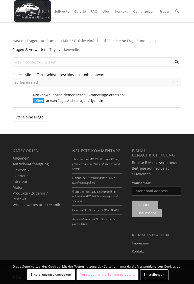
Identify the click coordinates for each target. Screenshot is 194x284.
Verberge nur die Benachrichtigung (107, 274)
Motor (18, 187)
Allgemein (95, 100)
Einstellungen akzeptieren (51, 274)
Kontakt (138, 251)
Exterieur (20, 175)
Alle (28, 74)
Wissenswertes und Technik (36, 204)
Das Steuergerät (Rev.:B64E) (101, 210)
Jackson (51, 100)
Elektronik (21, 170)
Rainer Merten (81, 219)
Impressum (140, 243)
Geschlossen (69, 74)
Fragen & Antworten (29, 49)
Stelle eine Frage (29, 117)
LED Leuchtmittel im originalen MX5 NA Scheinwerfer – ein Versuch (95, 196)
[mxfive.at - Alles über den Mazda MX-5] (32, 11)
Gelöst (50, 74)
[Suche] (177, 11)
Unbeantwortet (95, 74)
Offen (38, 74)
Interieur (20, 181)
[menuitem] (45, 11)
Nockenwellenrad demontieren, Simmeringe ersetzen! (79, 94)
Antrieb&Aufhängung (31, 164)
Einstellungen (154, 274)
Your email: (141, 183)
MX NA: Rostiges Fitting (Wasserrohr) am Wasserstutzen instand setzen (96, 164)
